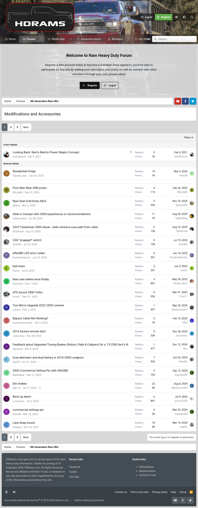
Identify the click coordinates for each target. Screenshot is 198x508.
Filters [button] (187, 137)
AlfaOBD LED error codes (29, 253)
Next (26, 127)
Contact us (121, 492)
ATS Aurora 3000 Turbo (28, 292)
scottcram (18, 401)
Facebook (74, 466)
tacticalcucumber (22, 322)
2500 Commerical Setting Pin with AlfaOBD (40, 370)
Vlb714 (17, 388)
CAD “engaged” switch (27, 240)
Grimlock (18, 283)
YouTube (74, 476)
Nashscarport (179, 309)
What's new (58, 39)
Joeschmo (19, 335)
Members (117, 39)
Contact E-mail (147, 475)
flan (185, 348)
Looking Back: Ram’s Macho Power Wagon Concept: (46, 152)
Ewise (16, 270)
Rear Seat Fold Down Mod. (30, 201)
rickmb (17, 309)
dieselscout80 (179, 387)
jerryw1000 (181, 400)
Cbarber (17, 427)
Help (173, 492)
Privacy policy (160, 492)
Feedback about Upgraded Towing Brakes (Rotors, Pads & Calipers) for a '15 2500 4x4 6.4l (70, 344)
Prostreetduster (21, 257)
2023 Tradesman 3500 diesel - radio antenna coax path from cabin (55, 227)
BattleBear (18, 375)
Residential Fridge (24, 171)
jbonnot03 (181, 205)
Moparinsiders (147, 471)
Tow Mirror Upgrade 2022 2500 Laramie (38, 305)
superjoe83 (181, 374)
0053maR (18, 231)
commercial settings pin (28, 409)
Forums (31, 39)
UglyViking (181, 218)
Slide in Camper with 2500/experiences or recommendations (52, 214)
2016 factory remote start (29, 331)
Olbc (184, 322)
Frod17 (17, 296)
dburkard (18, 348)
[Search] (191, 17)
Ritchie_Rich (180, 283)
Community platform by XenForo (36, 500)
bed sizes (19, 266)
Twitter (73, 471)
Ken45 (16, 361)
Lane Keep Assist (24, 422)
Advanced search (91, 39)
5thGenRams (146, 466)
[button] (184, 17)
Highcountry (20, 218)
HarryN (183, 175)
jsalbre (183, 426)
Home (12, 39)
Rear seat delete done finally (31, 279)
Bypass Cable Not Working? (30, 318)
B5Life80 (18, 192)
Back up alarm (22, 396)
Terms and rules (139, 492)
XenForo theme (82, 500)
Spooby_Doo (20, 175)
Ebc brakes (20, 383)
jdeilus (16, 205)
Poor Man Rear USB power (30, 188)
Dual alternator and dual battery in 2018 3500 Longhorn (48, 357)
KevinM (17, 414)
